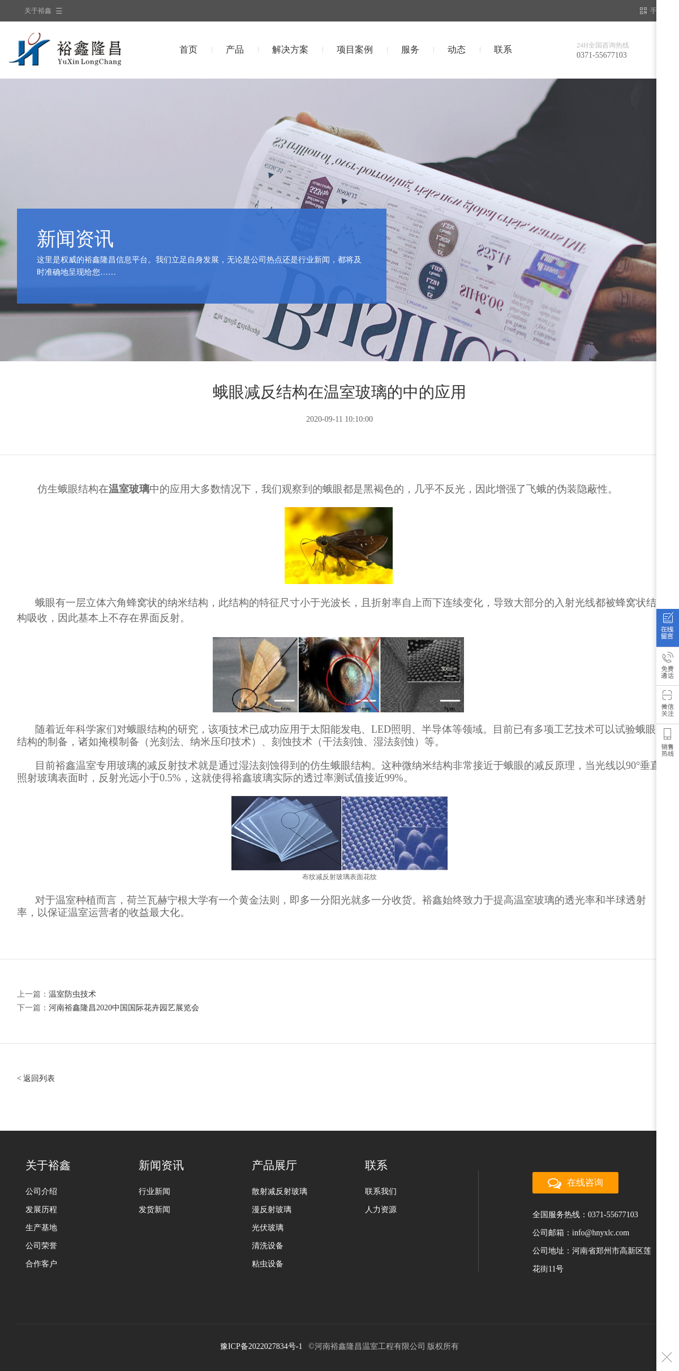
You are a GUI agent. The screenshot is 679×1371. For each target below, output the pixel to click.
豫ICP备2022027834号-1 (261, 1346)
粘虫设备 (267, 1264)
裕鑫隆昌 (86, 50)
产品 (235, 49)
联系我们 (381, 1191)
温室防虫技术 (72, 994)
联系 (503, 49)
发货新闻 (154, 1209)
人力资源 (381, 1209)
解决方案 (290, 49)
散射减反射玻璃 (279, 1191)
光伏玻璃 (267, 1227)
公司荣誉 (41, 1246)
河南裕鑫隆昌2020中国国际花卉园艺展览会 (124, 1008)
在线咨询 (667, 630)
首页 (188, 49)
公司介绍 (41, 1191)
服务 (410, 49)
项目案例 (355, 49)
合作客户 (41, 1264)
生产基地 (41, 1227)
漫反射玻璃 (271, 1209)
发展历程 (41, 1209)
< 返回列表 (36, 1078)
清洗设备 (267, 1246)
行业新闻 (154, 1191)
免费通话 (667, 669)
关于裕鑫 (37, 11)
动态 (457, 49)
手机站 (655, 11)
